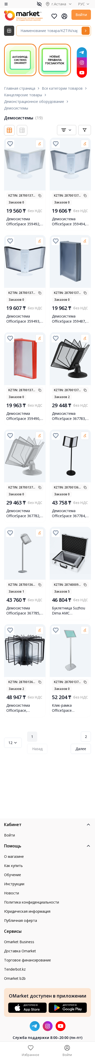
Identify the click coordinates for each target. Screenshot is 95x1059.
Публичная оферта (20, 920)
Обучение (12, 874)
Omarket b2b (15, 978)
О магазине (14, 856)
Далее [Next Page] (80, 748)
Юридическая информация (27, 911)
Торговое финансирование (27, 960)
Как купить (13, 865)
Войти (81, 14)
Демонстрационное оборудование (34, 101)
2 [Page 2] (86, 736)
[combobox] (66, 130)
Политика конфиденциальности (31, 902)
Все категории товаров (62, 88)
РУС (84, 4)
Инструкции (14, 883)
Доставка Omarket (20, 951)
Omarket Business (19, 941)
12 (12, 742)
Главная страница (19, 88)
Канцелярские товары (23, 94)
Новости (11, 893)
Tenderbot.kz (15, 969)
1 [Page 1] (32, 736)
